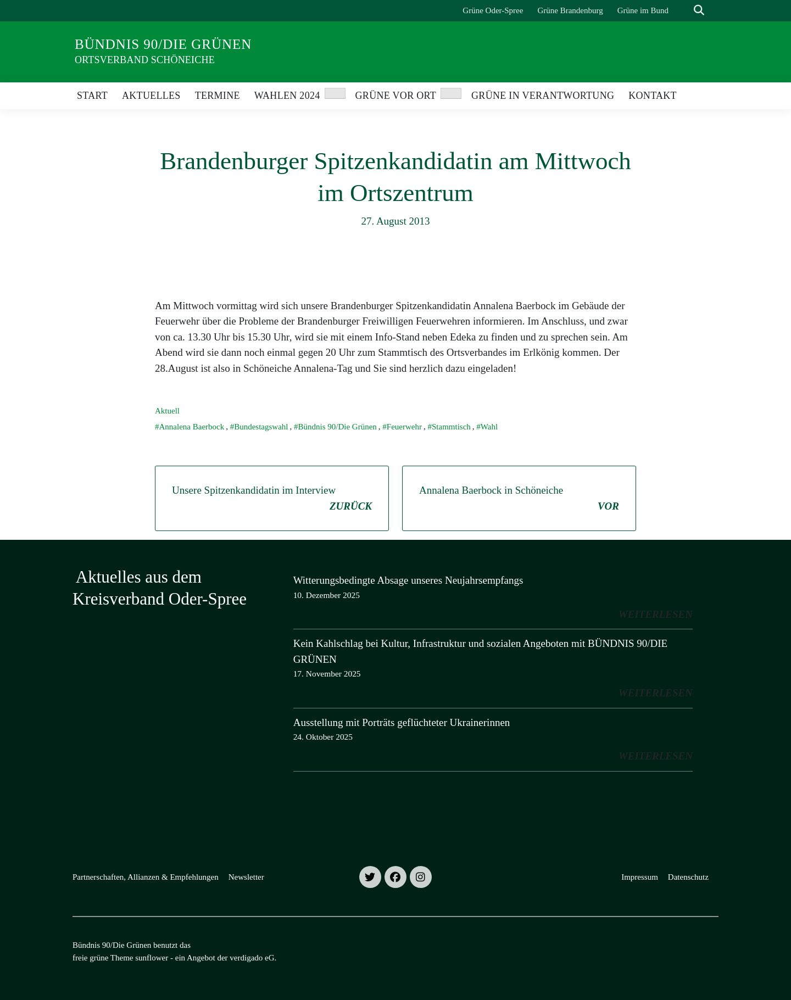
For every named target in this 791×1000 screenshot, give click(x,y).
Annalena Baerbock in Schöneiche (519, 499)
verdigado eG (252, 957)
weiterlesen (656, 614)
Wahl (489, 426)
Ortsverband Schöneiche (145, 59)
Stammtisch (451, 426)
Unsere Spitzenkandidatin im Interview (272, 499)
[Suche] (683, 10)
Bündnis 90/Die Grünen (163, 44)
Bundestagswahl (261, 426)
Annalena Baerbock (192, 426)
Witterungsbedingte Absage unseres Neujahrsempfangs (408, 580)
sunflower (151, 957)
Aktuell (167, 410)
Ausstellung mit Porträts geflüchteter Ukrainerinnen (401, 722)
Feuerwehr (404, 426)
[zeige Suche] (699, 10)
